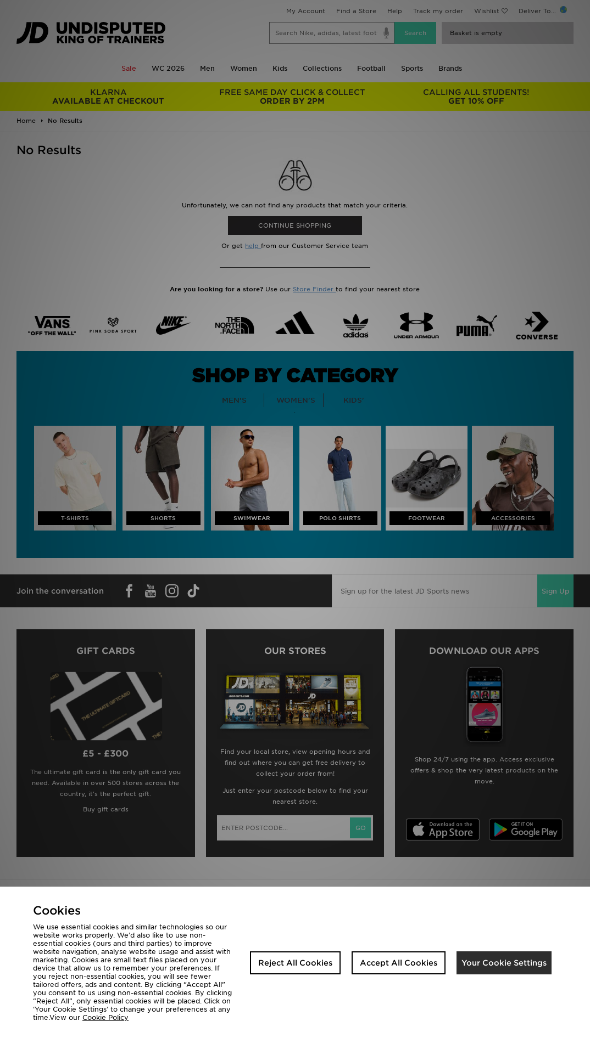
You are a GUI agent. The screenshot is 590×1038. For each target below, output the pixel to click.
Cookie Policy (105, 1017)
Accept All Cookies (398, 962)
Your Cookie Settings (504, 962)
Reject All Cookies (295, 962)
